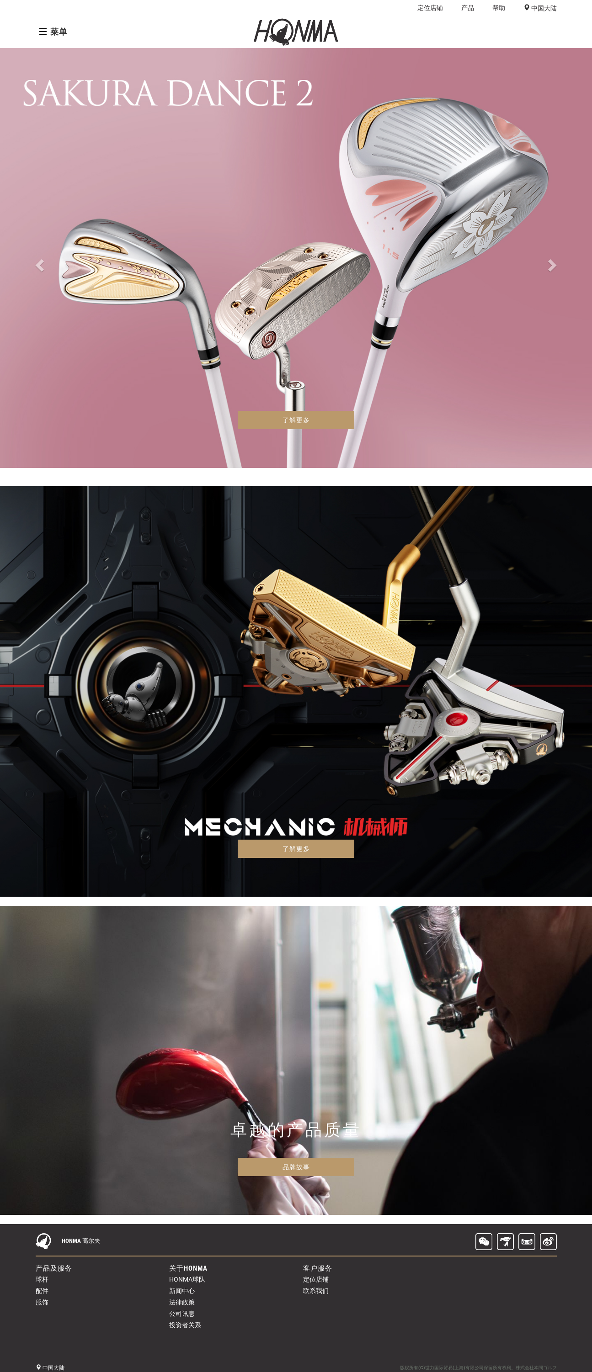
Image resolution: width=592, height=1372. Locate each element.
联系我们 (316, 1290)
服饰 (42, 1302)
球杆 (42, 1279)
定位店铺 (430, 7)
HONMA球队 (187, 1279)
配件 (42, 1290)
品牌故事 (296, 1167)
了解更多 (296, 420)
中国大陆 (543, 8)
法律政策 (182, 1302)
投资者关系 (185, 1325)
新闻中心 (182, 1290)
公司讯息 (182, 1313)
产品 (467, 7)
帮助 (498, 7)
